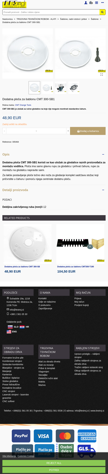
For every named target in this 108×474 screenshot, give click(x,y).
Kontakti (42, 298)
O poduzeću (44, 305)
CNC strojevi (8, 391)
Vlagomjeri (43, 371)
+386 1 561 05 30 (18, 314)
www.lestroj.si (97, 410)
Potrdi (54, 470)
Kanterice (7, 374)
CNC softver (8, 401)
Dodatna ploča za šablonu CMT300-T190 (75, 267)
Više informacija (9, 456)
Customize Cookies (26, 456)
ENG (14, 331)
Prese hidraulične (11, 384)
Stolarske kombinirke (12, 364)
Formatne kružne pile (13, 357)
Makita (41, 381)
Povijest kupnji (81, 305)
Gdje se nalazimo (47, 301)
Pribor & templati (46, 368)
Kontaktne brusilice (11, 388)
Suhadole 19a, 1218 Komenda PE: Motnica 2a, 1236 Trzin (20, 302)
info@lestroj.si (17, 309)
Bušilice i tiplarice (11, 378)
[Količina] (36, 131)
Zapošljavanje (45, 308)
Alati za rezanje (46, 365)
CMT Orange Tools (23, 105)
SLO (16, 326)
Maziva (41, 385)
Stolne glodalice (10, 381)
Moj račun (79, 301)
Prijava (77, 298)
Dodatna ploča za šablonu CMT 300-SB (22, 267)
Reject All (54, 463)
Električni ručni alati (48, 378)
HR (27, 326)
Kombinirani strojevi (12, 361)
